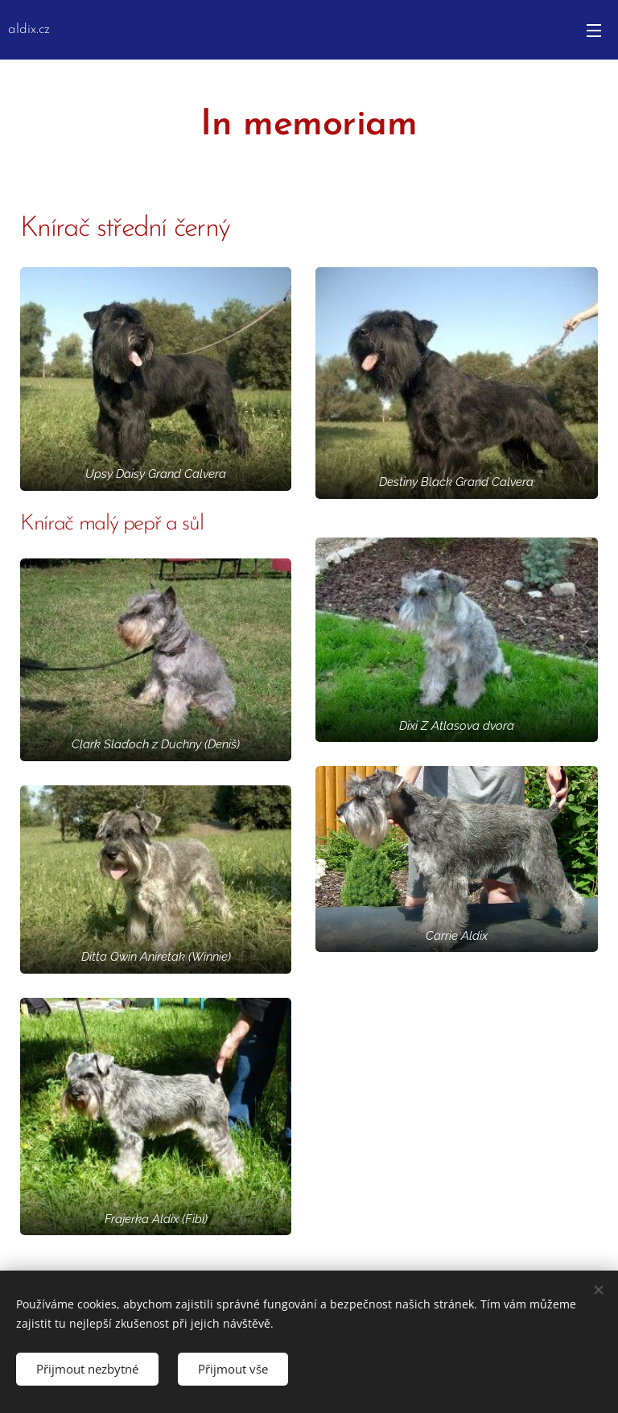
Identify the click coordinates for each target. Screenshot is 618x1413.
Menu (594, 30)
